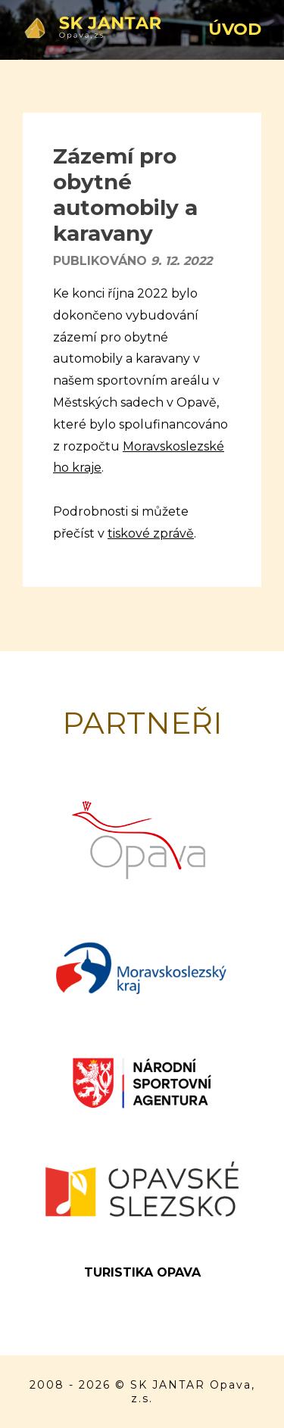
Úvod (234, 29)
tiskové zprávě (151, 533)
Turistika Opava (142, 1272)
